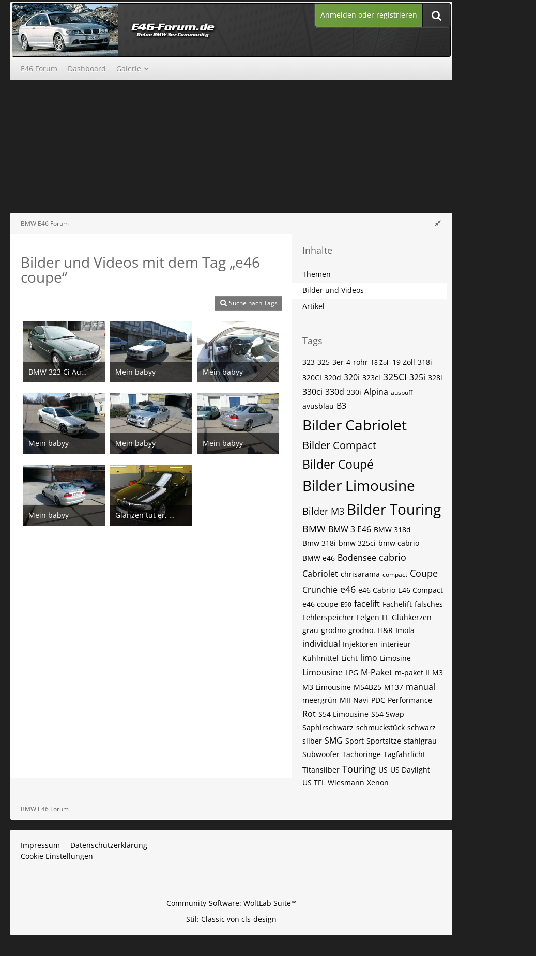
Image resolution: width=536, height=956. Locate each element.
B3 (341, 405)
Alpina (376, 391)
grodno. (361, 630)
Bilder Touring (394, 509)
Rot (309, 713)
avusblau (318, 406)
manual (420, 686)
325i (417, 377)
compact (394, 574)
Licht (349, 658)
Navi (361, 700)
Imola (405, 630)
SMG (334, 740)
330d (334, 391)
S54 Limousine (343, 714)
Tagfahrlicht (404, 754)
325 (323, 362)
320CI (311, 377)
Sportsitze (383, 741)
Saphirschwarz (328, 727)
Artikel (313, 306)
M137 (393, 687)
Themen (316, 274)
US (383, 770)
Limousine (322, 672)
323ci (371, 377)
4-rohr (357, 362)
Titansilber (321, 770)
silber (312, 741)
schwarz (421, 727)
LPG (351, 672)
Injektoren (360, 644)
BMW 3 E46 (349, 529)
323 (308, 362)
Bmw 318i (319, 543)
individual (321, 644)
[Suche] (436, 15)
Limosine (395, 658)
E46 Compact (420, 590)
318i (425, 362)
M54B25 (367, 687)
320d (332, 377)
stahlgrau (420, 741)
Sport (354, 741)
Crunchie (320, 589)
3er (338, 362)
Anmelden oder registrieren (368, 15)
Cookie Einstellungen (57, 856)
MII (345, 700)
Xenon (378, 783)
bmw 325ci (357, 543)
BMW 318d (392, 529)
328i (435, 377)
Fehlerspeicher (328, 617)
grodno (333, 630)
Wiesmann (346, 783)
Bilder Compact (339, 445)
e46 (348, 589)
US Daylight (410, 770)
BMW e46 (318, 558)
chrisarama (360, 574)
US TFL (313, 783)
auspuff (401, 392)
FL (385, 617)
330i (354, 392)
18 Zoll (380, 362)
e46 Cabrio (376, 590)
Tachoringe (361, 754)
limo (368, 658)
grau (310, 630)
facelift (367, 603)
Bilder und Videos (333, 290)
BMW (314, 528)
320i (352, 377)
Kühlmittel (320, 658)
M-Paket (376, 672)
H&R (385, 630)
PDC (378, 700)
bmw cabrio (398, 543)
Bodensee (357, 557)
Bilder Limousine (358, 485)
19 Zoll (403, 362)
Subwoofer (321, 754)
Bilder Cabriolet (354, 425)
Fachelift (397, 604)
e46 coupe (320, 604)
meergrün (319, 700)
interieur (395, 644)
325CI (395, 377)
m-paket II (412, 672)
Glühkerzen (412, 617)
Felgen (368, 617)
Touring (359, 769)
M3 (437, 672)
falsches (429, 604)
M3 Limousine (326, 687)
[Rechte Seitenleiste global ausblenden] (438, 223)
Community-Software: (231, 903)
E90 (346, 604)
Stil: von (231, 919)
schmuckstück (380, 727)
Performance (410, 700)
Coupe (424, 573)
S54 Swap (387, 714)
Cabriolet (320, 573)
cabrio (392, 557)
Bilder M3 (323, 511)
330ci (312, 391)
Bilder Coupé (338, 464)
